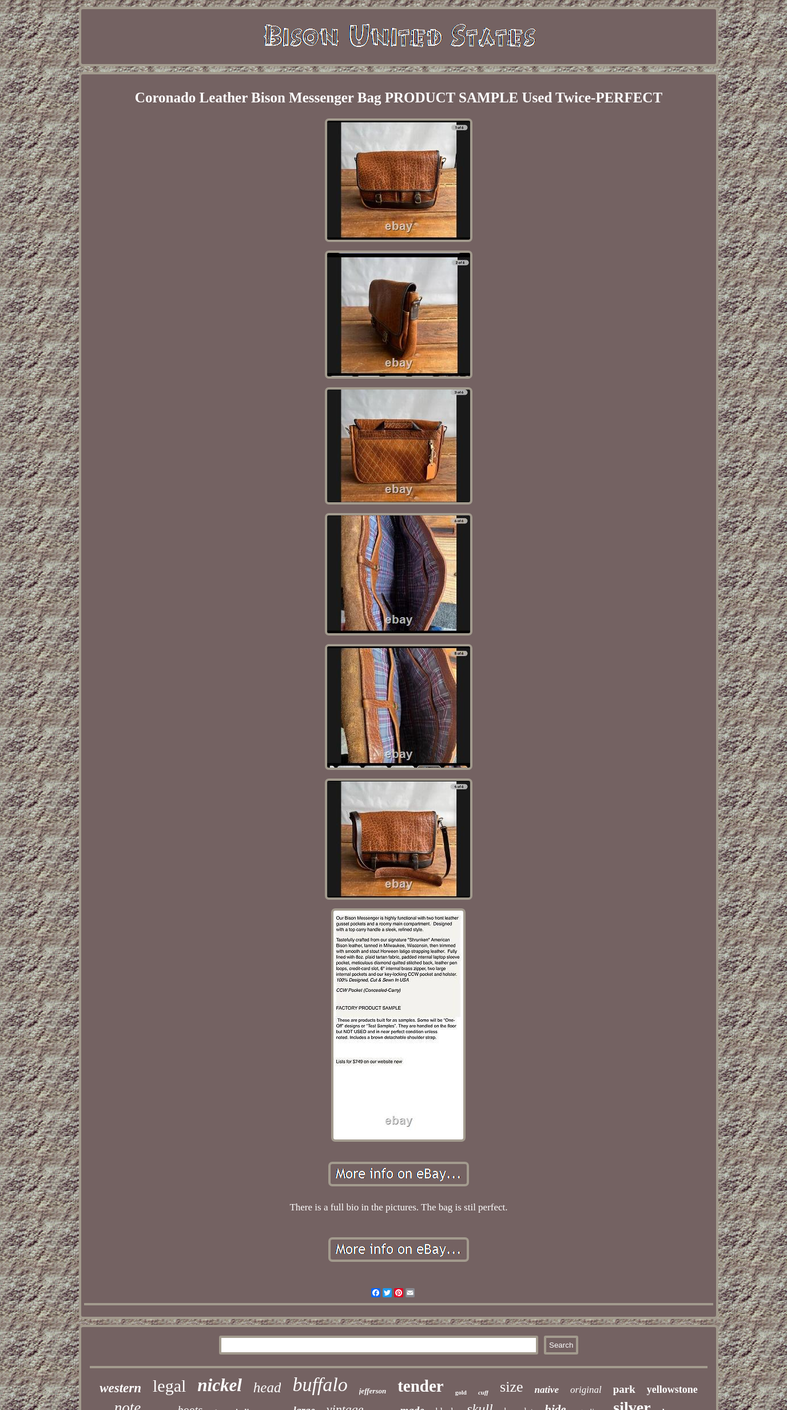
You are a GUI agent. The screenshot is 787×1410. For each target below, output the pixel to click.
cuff (483, 1392)
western (120, 1388)
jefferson (372, 1391)
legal (169, 1385)
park (624, 1389)
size (511, 1387)
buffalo (319, 1384)
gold (461, 1392)
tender (421, 1386)
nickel (219, 1385)
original (586, 1389)
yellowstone (672, 1389)
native (546, 1389)
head (267, 1387)
